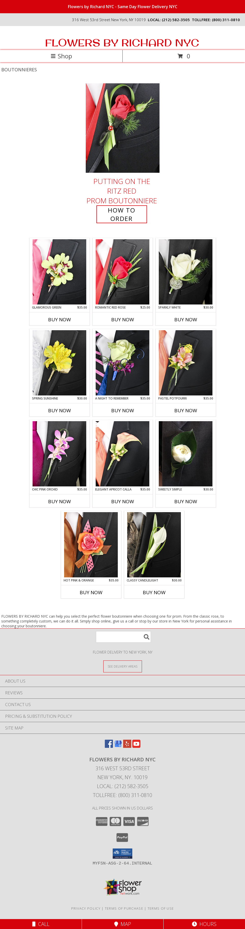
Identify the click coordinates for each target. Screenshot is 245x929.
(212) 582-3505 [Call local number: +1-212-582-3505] (176, 19)
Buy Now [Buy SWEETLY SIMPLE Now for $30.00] (185, 501)
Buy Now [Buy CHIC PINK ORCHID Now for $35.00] (59, 501)
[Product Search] (123, 637)
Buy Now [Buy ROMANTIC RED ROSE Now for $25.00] (122, 319)
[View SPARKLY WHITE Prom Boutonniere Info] (185, 271)
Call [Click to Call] (40, 924)
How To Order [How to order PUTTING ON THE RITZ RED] (121, 214)
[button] (122, 853)
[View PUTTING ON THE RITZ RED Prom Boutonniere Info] (123, 128)
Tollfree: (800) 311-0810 (122, 795)
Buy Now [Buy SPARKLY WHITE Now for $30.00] (185, 319)
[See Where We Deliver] (122, 666)
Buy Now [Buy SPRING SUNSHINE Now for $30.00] (59, 410)
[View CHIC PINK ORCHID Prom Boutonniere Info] (59, 453)
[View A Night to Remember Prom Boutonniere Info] (122, 362)
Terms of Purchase (124, 908)
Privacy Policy (85, 908)
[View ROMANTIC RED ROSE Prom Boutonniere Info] (122, 271)
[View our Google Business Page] (118, 746)
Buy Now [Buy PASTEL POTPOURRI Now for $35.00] (185, 410)
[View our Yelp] (127, 746)
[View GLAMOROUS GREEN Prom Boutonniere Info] (59, 271)
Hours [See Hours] (204, 924)
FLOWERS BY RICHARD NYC (122, 42)
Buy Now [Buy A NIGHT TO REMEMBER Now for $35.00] (122, 410)
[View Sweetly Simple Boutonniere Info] (185, 453)
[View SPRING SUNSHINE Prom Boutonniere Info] (59, 362)
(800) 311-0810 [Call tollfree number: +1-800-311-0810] (226, 19)
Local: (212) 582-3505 (122, 786)
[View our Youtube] (136, 746)
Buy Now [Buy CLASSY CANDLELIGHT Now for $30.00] (154, 592)
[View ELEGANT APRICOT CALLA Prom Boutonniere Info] (122, 453)
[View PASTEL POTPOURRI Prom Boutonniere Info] (185, 362)
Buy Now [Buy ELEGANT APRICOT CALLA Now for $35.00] (122, 501)
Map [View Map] (122, 924)
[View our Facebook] (109, 746)
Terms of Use (161, 908)
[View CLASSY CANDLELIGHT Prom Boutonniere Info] (154, 544)
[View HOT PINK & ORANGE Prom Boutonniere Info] (91, 544)
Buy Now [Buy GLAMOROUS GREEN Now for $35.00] (59, 319)
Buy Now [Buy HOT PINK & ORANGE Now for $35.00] (91, 592)
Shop (61, 56)
